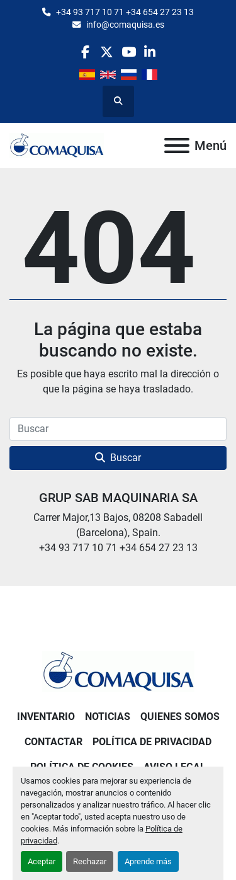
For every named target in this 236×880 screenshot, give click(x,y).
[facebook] (85, 52)
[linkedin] (150, 52)
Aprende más (148, 861)
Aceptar (41, 861)
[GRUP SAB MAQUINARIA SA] (118, 671)
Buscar (118, 458)
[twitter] (106, 52)
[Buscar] (118, 429)
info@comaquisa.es (125, 25)
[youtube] (128, 52)
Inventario (46, 717)
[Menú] (176, 145)
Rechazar (89, 861)
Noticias (107, 717)
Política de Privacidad (152, 742)
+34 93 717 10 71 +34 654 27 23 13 (125, 12)
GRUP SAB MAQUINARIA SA (118, 497)
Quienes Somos (180, 717)
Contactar (53, 742)
